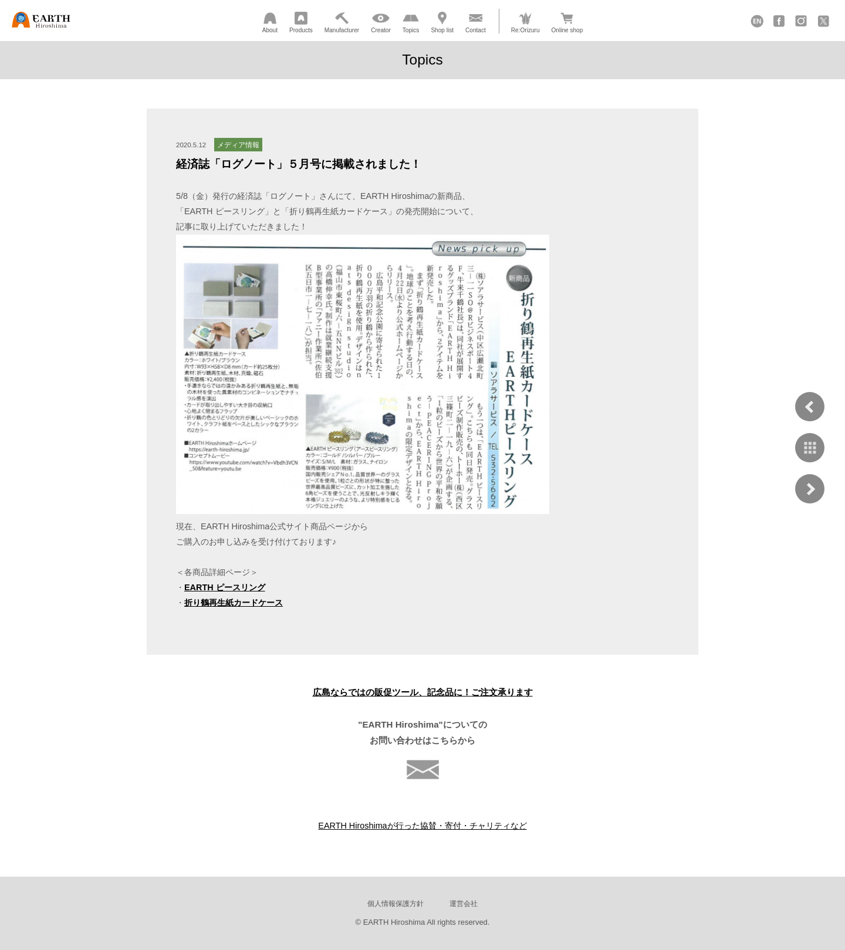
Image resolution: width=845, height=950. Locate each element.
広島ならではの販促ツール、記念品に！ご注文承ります (423, 692)
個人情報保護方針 (395, 903)
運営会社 (463, 903)
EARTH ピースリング (224, 587)
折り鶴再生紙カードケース (233, 602)
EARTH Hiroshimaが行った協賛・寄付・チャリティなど (422, 825)
